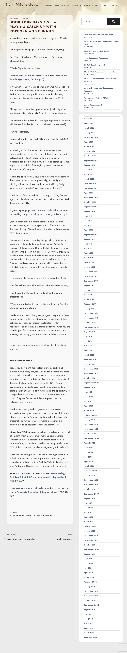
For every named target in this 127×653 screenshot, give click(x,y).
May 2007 (88, 512)
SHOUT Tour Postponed (94, 65)
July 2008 (88, 447)
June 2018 (88, 169)
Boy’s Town (33, 435)
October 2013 (90, 202)
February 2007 (90, 526)
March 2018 (89, 179)
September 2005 (91, 605)
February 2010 (90, 359)
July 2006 (88, 559)
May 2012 (88, 248)
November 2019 (91, 137)
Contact (114, 5)
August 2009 (89, 387)
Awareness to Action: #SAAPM (97, 98)
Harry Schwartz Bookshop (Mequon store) (34, 492)
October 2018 (90, 156)
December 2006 (91, 535)
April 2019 (88, 142)
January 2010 (89, 364)
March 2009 (89, 410)
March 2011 (89, 299)
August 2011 (89, 285)
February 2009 (90, 415)
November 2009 (91, 373)
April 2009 (88, 406)
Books (65, 5)
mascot (38, 516)
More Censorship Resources (96, 58)
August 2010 (89, 332)
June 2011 (88, 290)
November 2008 (91, 429)
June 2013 (88, 220)
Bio (57, 5)
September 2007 (91, 494)
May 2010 (88, 345)
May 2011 (88, 295)
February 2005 (90, 637)
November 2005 (91, 596)
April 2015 (88, 193)
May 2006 (88, 568)
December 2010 (91, 313)
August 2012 (89, 239)
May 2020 (88, 119)
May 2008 (88, 457)
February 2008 (90, 471)
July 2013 (88, 216)
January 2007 (89, 531)
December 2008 (91, 424)
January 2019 (89, 151)
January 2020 (89, 132)
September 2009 (91, 382)
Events (76, 5)
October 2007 (90, 489)
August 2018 (89, 165)
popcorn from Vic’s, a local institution (46, 210)
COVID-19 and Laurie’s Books (96, 51)
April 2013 (88, 230)
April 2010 (88, 350)
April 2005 (88, 628)
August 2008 (89, 443)
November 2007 (91, 484)
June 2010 (88, 341)
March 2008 (89, 466)
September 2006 (91, 549)
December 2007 (91, 480)
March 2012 (89, 258)
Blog (86, 5)
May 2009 (88, 401)
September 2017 (91, 188)
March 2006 (89, 577)
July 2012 (88, 244)
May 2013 (88, 225)
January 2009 (89, 420)
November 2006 (91, 540)
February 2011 (90, 304)
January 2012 (89, 267)
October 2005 (90, 600)
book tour (18, 516)
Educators (99, 5)
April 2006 (88, 572)
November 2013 (91, 197)
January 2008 (89, 475)
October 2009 (90, 378)
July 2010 (88, 336)
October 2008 (90, 434)
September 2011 (91, 281)
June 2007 (88, 508)
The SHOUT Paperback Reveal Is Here (100, 72)
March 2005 (89, 633)
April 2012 (88, 253)
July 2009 (88, 392)
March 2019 (89, 146)
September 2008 (91, 438)
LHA (15, 512)
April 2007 (88, 517)
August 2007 (89, 498)
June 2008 (88, 452)
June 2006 (88, 563)
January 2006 (89, 586)
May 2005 (88, 623)
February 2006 (90, 582)
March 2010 (89, 355)
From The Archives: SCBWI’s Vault (98, 34)
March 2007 (89, 521)
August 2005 (89, 609)
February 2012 (90, 262)
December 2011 (91, 271)
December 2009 (91, 369)
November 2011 (90, 276)
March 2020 (89, 128)
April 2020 (88, 123)
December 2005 (91, 591)
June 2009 (88, 396)
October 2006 (90, 545)
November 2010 (91, 318)
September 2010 (91, 327)
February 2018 (90, 183)
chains (29, 516)
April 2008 (88, 461)
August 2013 (89, 211)
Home (48, 5)
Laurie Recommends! (93, 105)
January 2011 (89, 308)
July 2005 (88, 614)
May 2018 (88, 174)
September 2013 (91, 206)
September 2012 (91, 234)
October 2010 (90, 322)
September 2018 (91, 160)
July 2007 (88, 503)
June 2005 (88, 619)
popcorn (47, 516)
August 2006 (89, 554)
